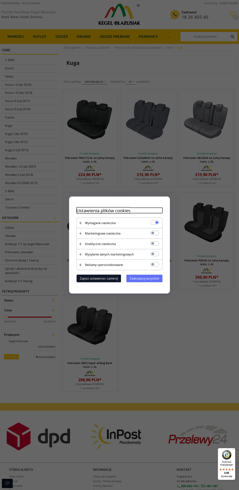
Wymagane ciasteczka (100, 223)
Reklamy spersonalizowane (104, 265)
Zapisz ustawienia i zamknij (99, 278)
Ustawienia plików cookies (104, 210)
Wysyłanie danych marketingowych (109, 254)
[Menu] (233, 450)
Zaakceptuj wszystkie (144, 278)
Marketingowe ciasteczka (102, 233)
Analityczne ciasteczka (100, 244)
